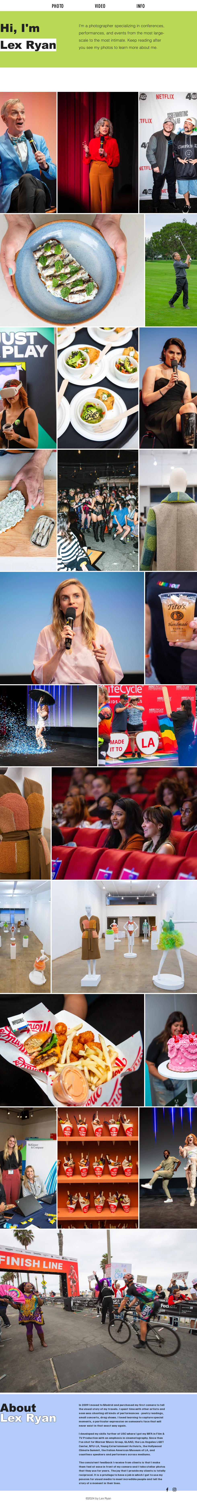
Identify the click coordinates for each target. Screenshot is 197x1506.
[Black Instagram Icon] (174, 1489)
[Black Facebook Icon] (167, 1489)
